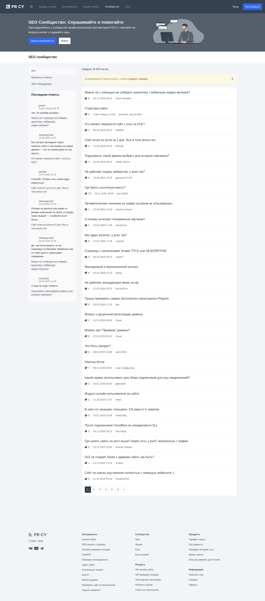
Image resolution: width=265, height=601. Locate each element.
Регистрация (252, 6)
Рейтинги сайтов (144, 585)
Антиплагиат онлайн (92, 570)
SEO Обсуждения (42, 84)
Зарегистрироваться (42, 40)
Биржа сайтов (91, 6)
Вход (235, 6)
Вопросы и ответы (42, 77)
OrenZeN (44, 278)
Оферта (193, 585)
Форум (138, 544)
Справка (193, 579)
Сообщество (112, 6)
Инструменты (69, 6)
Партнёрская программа (148, 579)
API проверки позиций (146, 574)
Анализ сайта (89, 539)
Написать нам (196, 574)
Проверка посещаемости (95, 559)
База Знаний (142, 554)
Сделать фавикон (91, 590)
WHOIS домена (90, 580)
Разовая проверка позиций (96, 549)
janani (42, 105)
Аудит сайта (88, 564)
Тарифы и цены (47, 6)
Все (34, 70)
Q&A (137, 539)
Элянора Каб (46, 135)
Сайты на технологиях (147, 590)
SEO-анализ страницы (94, 544)
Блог (128, 6)
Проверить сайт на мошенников (98, 585)
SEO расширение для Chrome (204, 559)
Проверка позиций (201, 549)
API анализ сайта (144, 569)
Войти (64, 40)
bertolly (43, 171)
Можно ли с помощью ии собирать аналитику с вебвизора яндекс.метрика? (49, 122)
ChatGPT (86, 554)
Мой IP (85, 575)
